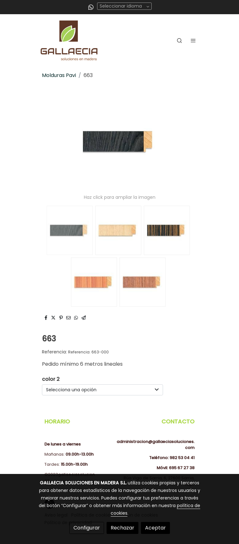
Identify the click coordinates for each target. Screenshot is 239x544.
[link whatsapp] (91, 7)
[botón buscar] (179, 40)
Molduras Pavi (59, 75)
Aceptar (155, 527)
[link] (69, 40)
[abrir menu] (193, 40)
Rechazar (122, 527)
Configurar (86, 527)
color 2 (51, 379)
